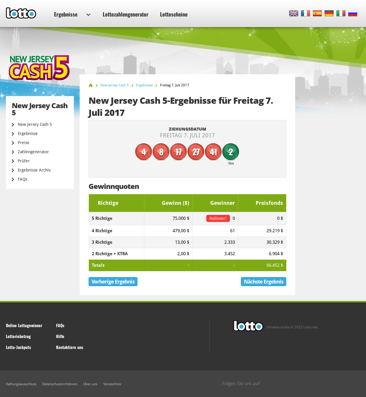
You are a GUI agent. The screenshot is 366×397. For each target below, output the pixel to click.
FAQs (22, 179)
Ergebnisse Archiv (34, 170)
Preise (24, 142)
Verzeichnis (112, 384)
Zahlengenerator (33, 151)
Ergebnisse (72, 14)
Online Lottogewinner (24, 325)
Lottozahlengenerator (125, 14)
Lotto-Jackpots (18, 347)
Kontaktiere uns (69, 347)
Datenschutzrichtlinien (59, 384)
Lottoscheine (173, 14)
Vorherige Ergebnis (113, 282)
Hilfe (60, 336)
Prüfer (24, 161)
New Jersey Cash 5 (35, 124)
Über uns (90, 384)
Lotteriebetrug (18, 336)
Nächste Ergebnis (263, 282)
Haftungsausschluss (21, 384)
